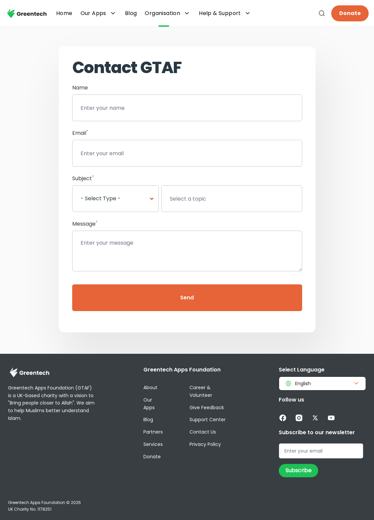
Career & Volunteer (201, 391)
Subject (83, 178)
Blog (148, 419)
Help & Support (225, 13)
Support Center (208, 419)
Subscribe (298, 470)
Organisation (168, 13)
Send (187, 297)
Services (153, 444)
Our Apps (99, 13)
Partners (153, 432)
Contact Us (203, 432)
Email (80, 133)
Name (80, 87)
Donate (350, 13)
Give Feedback (207, 407)
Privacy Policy (205, 444)
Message (85, 224)
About (150, 387)
